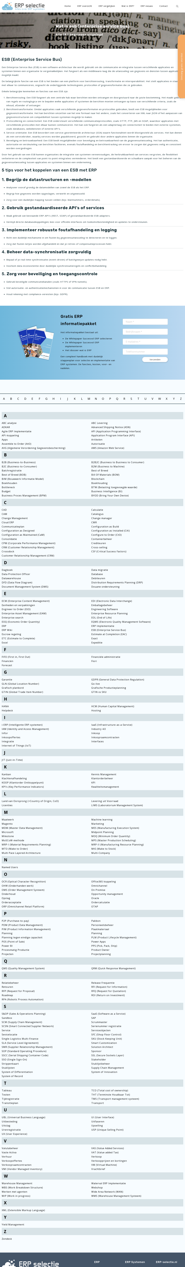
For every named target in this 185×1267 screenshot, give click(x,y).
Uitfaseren (97, 1121)
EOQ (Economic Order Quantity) (21, 621)
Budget (6, 491)
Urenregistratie (11, 1129)
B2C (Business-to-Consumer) (19, 466)
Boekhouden (9, 483)
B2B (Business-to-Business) (19, 462)
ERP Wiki (7, 630)
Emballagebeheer (102, 605)
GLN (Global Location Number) (20, 683)
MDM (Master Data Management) (22, 828)
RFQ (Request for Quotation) (108, 991)
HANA (5, 706)
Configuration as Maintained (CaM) (23, 534)
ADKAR (6, 427)
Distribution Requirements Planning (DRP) (117, 582)
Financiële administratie (105, 656)
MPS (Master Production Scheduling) (113, 840)
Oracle (95, 898)
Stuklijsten (8, 1067)
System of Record (12, 1076)
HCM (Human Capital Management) (112, 706)
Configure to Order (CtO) (106, 534)
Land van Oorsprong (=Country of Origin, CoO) (30, 801)
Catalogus (97, 514)
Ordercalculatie (100, 902)
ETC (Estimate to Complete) (18, 638)
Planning (7, 933)
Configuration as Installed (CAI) (110, 530)
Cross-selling (99, 547)
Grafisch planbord (13, 687)
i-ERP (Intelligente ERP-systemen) (22, 724)
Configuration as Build (105, 526)
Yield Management (13, 1224)
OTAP (94, 906)
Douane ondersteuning (105, 586)
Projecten (7, 954)
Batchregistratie (12, 470)
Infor (5, 733)
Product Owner (100, 949)
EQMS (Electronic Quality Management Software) (121, 621)
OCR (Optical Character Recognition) (24, 881)
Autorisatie (98, 443)
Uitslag (6, 1125)
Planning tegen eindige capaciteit (22, 937)
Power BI (7, 945)
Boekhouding (99, 483)
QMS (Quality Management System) (23, 968)
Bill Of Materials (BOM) (105, 474)
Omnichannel (99, 885)
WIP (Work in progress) (16, 1196)
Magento (7, 823)
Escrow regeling (11, 634)
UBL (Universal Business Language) (23, 1117)
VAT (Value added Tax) (105, 1152)
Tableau (7, 1090)
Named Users (10, 867)
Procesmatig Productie (15, 949)
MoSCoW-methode (13, 840)
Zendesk (7, 1238)
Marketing (97, 823)
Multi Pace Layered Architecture (21, 853)
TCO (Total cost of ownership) (109, 1090)
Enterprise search (12, 617)
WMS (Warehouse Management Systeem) (116, 1196)
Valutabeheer (10, 1148)
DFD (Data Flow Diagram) (17, 582)
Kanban (6, 774)
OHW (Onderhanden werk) (18, 885)
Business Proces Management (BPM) (24, 495)
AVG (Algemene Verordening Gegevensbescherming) (33, 448)
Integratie (8, 741)
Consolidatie (9, 539)
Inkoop (95, 733)
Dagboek (7, 570)
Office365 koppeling (103, 881)
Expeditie (96, 642)
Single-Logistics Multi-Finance (20, 1038)
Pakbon (96, 920)
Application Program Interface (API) (113, 435)
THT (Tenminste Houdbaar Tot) (110, 1094)
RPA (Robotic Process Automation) (23, 999)
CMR (94, 522)
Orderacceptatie (11, 902)
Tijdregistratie (10, 1098)
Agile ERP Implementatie (17, 431)
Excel (5, 642)
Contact (163, 6)
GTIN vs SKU (99, 692)
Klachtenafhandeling (14, 778)
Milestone (8, 836)
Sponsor (96, 1051)
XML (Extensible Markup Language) (23, 1210)
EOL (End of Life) (101, 617)
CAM (4, 514)
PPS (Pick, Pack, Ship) (104, 945)
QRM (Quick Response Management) (113, 968)
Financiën (7, 661)
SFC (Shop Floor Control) (106, 1034)
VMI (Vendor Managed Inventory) (22, 1169)
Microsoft (8, 832)
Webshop (97, 1187)
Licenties (7, 805)
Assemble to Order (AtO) (16, 443)
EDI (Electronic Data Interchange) (111, 601)
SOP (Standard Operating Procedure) (24, 1051)
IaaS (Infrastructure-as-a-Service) (111, 724)
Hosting (96, 710)
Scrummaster (99, 1022)
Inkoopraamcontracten (105, 737)
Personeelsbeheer (102, 925)
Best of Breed (99, 470)
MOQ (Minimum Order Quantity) (110, 836)
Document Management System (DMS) (25, 586)
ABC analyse (9, 423)
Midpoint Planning (102, 832)
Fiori (94, 661)
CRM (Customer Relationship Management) (28, 547)
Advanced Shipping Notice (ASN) (111, 427)
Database (97, 574)
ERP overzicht (84, 6)
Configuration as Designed (18, 530)
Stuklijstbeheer (100, 1063)
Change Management (15, 518)
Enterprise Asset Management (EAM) (24, 613)
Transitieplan (10, 1103)
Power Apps (98, 941)
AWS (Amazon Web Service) (107, 448)
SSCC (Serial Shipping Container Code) (25, 1055)
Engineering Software (104, 609)
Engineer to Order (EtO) (16, 609)
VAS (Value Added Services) (107, 1148)
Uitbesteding (9, 1121)
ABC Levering (99, 423)
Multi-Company (100, 853)
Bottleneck (8, 487)
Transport (97, 1103)
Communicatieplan (13, 526)
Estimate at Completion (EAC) (109, 634)
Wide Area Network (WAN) (107, 1191)
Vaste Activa (9, 1152)
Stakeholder (98, 1059)
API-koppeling (10, 435)
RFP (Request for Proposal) (18, 991)
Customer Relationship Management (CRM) (28, 555)
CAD (4, 509)
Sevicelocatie (9, 1034)
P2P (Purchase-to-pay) (15, 920)
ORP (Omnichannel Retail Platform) (23, 906)
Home (67, 6)
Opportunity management (107, 894)
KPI (93, 782)
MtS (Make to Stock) (103, 848)
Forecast (7, 665)
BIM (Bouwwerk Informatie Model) (23, 479)
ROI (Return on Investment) (108, 995)
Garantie (7, 679)
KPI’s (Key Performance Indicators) (23, 786)
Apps (5, 439)
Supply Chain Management (107, 1067)
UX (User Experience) (14, 1134)
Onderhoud (8, 894)
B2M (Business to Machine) (108, 466)
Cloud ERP (8, 522)
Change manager (101, 518)
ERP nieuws (147, 6)
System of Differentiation (17, 1072)
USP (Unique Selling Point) (107, 1129)
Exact (94, 638)
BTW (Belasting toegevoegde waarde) (114, 487)
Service (6, 1030)
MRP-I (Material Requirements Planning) (26, 844)
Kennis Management (103, 774)
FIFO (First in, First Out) (16, 656)
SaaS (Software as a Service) (108, 1013)
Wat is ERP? (128, 6)
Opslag (6, 898)
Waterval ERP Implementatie (108, 1183)
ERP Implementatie (102, 626)
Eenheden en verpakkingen (18, 605)
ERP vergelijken (107, 6)
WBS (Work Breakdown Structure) (22, 1187)
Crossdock (8, 551)
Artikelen (96, 439)
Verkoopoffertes (12, 1160)
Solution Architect (102, 1047)
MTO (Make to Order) (15, 848)
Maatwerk (8, 819)
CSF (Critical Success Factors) (108, 551)
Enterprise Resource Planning (109, 613)
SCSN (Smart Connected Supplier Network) (28, 1026)
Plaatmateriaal (100, 929)
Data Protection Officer (16, 574)
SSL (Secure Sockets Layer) (107, 1055)
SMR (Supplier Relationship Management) (27, 1047)
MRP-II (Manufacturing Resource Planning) (117, 844)
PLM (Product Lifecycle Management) (114, 937)
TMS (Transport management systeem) (115, 1098)
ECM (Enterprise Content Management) (26, 601)
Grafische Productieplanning (108, 687)
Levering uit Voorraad (104, 801)
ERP (4, 626)
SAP (93, 1018)
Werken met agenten (14, 1191)
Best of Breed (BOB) (14, 474)
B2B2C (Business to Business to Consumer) (117, 462)
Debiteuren (98, 578)
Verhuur (7, 1156)
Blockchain (97, 479)
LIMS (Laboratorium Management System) (117, 805)
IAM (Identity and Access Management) (25, 729)
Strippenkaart (10, 1063)
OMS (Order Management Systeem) (23, 890)
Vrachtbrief (98, 1169)
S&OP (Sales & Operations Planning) (24, 1013)
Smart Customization (104, 1043)
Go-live (95, 683)
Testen (6, 1094)
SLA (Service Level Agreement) (20, 1043)
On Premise (98, 890)
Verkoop (96, 1156)
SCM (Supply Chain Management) (22, 1022)
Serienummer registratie (106, 1026)
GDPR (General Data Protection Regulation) (117, 679)
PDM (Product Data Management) (22, 925)
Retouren (7, 986)
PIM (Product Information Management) (26, 929)
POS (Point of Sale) (13, 941)
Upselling (97, 1125)
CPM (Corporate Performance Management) (29, 543)
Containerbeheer (101, 539)
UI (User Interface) (102, 1117)
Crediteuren (98, 543)
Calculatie (97, 509)
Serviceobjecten (101, 1030)
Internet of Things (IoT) (16, 745)
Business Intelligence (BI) (106, 491)
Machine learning (102, 819)
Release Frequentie (103, 982)
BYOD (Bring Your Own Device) (110, 495)
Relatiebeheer (10, 982)
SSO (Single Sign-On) (14, 1059)
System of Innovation (104, 1072)
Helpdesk (7, 710)
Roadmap (7, 995)
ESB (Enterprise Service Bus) (108, 630)
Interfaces (97, 741)
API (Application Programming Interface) (116, 431)
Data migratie (99, 570)
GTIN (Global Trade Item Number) (22, 692)
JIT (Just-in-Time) (12, 760)
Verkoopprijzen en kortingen (109, 1160)
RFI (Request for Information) (109, 986)
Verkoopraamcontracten (17, 1164)
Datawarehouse (11, 578)
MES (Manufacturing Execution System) (115, 828)
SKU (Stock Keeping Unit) (106, 1038)
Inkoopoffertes (11, 737)
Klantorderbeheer (102, 778)
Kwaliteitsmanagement (105, 786)
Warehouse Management (17, 1183)
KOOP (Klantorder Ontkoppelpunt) (23, 782)
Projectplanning (101, 954)
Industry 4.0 (98, 729)
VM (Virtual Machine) (104, 1164)
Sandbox (7, 1018)
